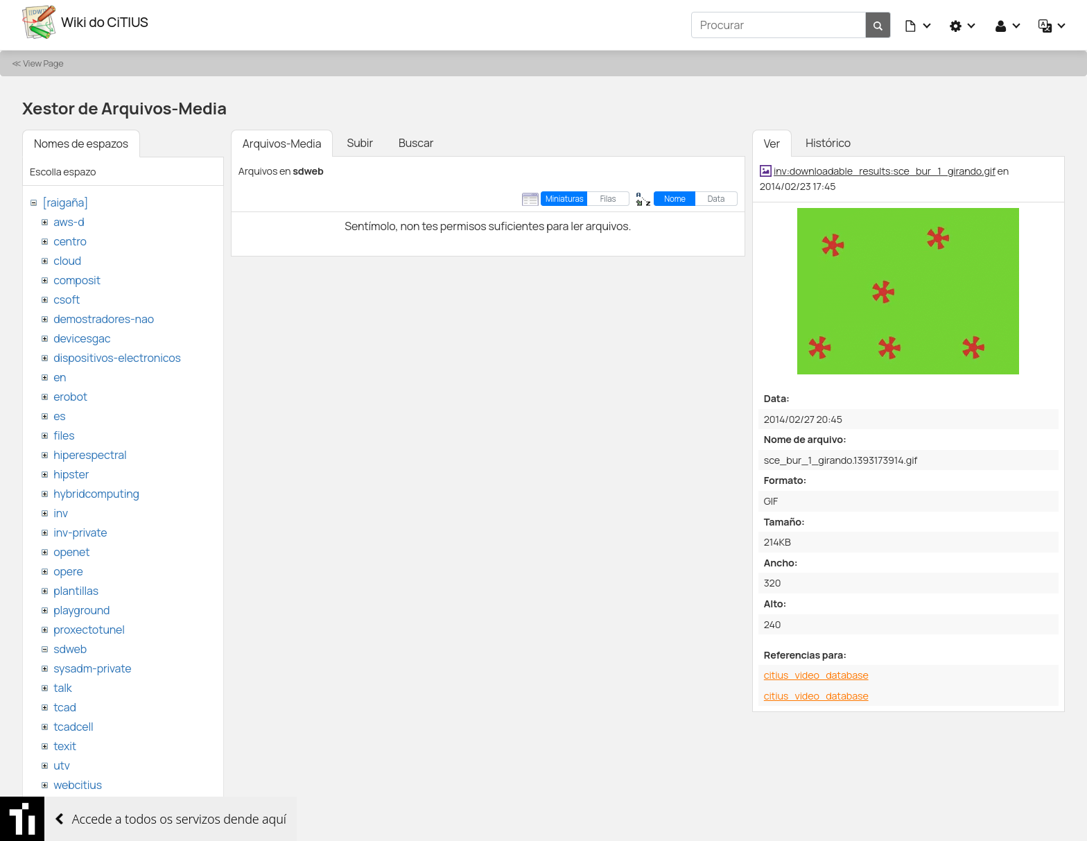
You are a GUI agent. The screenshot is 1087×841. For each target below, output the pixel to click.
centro (70, 235)
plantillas (75, 585)
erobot (70, 391)
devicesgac (81, 332)
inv (60, 507)
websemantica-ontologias (118, 798)
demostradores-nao (103, 313)
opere (67, 565)
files (63, 429)
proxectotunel (89, 624)
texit (64, 740)
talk (62, 682)
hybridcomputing (96, 488)
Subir (360, 137)
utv (61, 760)
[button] (918, 22)
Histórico (828, 137)
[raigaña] (65, 197)
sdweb (70, 643)
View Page (43, 57)
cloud (67, 255)
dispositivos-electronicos (116, 352)
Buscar (416, 137)
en (59, 371)
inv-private (80, 527)
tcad (64, 701)
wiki (62, 818)
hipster (71, 468)
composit (77, 274)
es (59, 410)
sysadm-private (92, 662)
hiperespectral (89, 449)
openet (71, 546)
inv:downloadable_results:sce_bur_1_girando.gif (884, 165)
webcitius (77, 779)
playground (81, 604)
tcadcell (73, 721)
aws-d (68, 216)
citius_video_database (816, 669)
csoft (66, 294)
